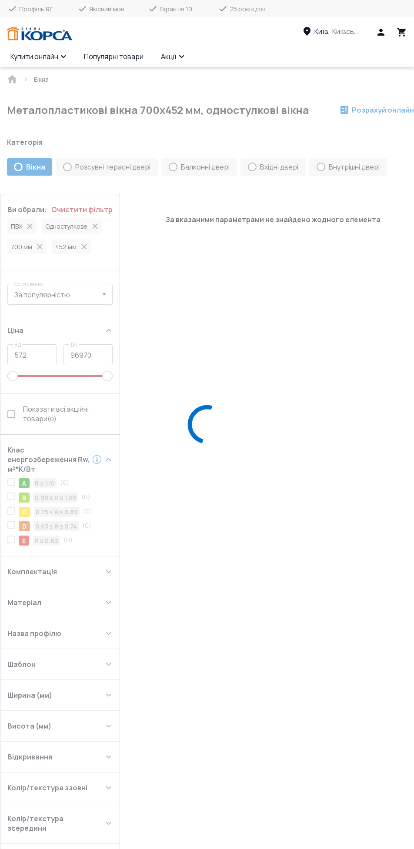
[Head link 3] (339, 31)
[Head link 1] (39, 34)
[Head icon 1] (381, 32)
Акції (173, 56)
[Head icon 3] (402, 32)
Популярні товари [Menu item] (114, 56)
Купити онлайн (38, 56)
